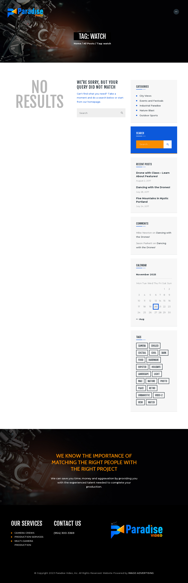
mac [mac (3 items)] (140, 381)
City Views (145, 95)
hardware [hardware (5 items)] (154, 359)
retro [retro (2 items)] (152, 388)
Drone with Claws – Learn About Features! (153, 174)
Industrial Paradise (150, 105)
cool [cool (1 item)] (153, 352)
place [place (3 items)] (141, 388)
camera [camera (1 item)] (142, 345)
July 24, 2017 (142, 206)
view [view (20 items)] (140, 402)
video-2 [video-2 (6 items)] (158, 395)
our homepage (91, 101)
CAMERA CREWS (24, 532)
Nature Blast (147, 110)
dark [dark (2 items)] (163, 352)
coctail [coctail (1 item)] (142, 352)
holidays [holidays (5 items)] (156, 366)
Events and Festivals (151, 100)
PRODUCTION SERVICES (28, 536)
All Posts (89, 43)
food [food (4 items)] (140, 359)
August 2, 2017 (143, 180)
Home (77, 43)
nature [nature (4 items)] (151, 381)
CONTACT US (67, 523)
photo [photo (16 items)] (163, 381)
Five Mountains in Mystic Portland (152, 200)
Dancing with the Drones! (153, 187)
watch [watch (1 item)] (151, 402)
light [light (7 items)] (157, 374)
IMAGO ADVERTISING (141, 573)
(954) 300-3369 (64, 533)
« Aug (140, 319)
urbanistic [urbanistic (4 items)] (144, 395)
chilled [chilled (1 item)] (154, 345)
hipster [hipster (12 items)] (142, 366)
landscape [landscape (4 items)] (143, 374)
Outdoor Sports (149, 115)
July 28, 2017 (142, 192)
